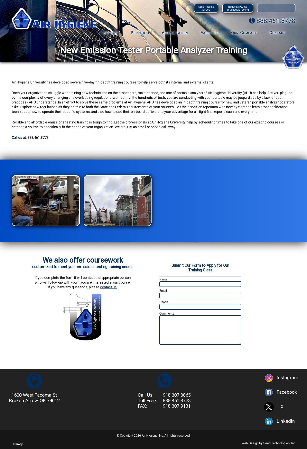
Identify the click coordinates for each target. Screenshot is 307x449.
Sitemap (17, 444)
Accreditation (175, 32)
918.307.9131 (177, 406)
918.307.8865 (177, 395)
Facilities (209, 32)
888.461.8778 (275, 20)
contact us (108, 287)
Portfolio (140, 32)
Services (110, 32)
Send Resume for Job (206, 8)
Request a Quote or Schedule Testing (238, 8)
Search (291, 8)
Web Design (250, 443)
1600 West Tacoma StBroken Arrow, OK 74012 (34, 397)
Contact (277, 32)
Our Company (244, 32)
